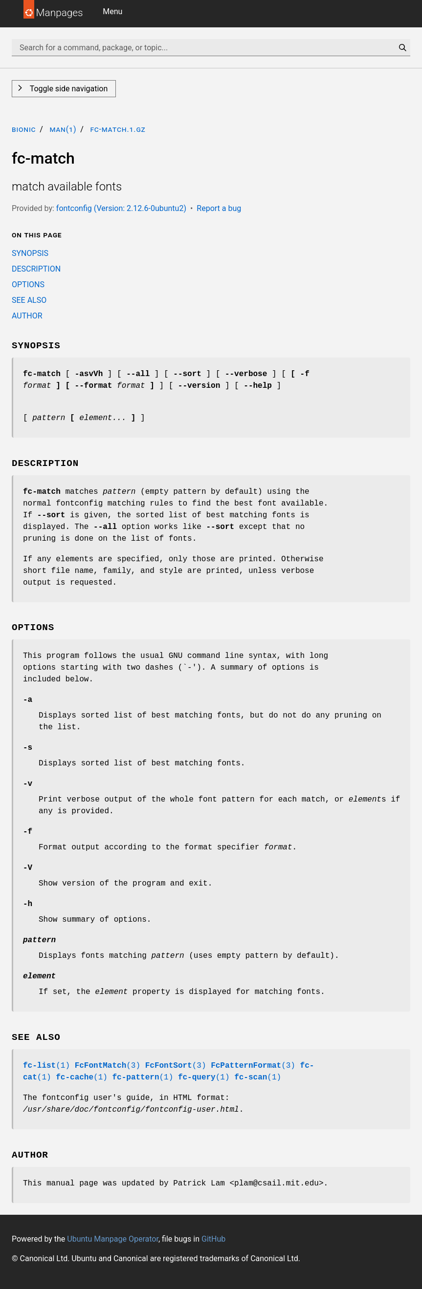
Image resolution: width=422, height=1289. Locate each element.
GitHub (213, 1239)
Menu (112, 11)
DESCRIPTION (36, 269)
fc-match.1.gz (117, 129)
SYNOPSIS (30, 253)
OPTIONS (28, 284)
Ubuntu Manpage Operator (112, 1239)
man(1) (62, 129)
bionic (24, 129)
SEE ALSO (29, 300)
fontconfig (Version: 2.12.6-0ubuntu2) (121, 208)
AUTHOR (27, 315)
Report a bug (219, 208)
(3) (107, 1065)
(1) (46, 1065)
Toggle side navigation (68, 88)
